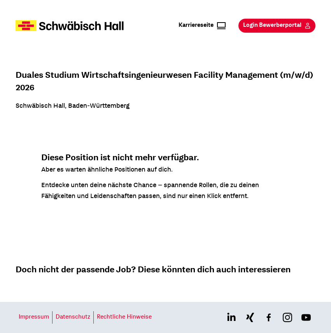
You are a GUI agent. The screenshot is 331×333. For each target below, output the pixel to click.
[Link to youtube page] (306, 317)
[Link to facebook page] (268, 317)
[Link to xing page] (250, 317)
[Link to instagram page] (287, 317)
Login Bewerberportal (277, 26)
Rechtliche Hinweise (124, 317)
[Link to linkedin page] (231, 317)
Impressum (34, 317)
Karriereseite (202, 25)
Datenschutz (73, 317)
